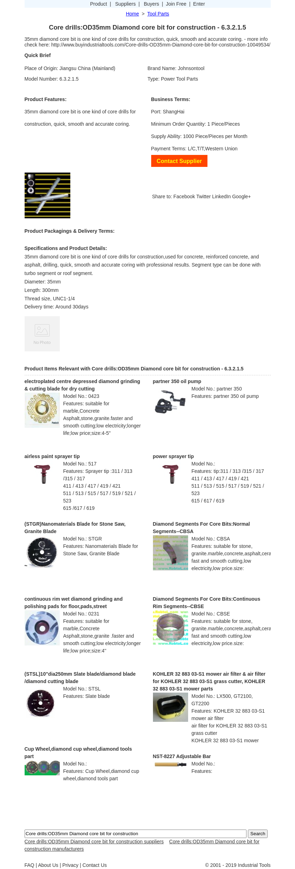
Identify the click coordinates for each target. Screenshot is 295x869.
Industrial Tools (254, 865)
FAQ (29, 865)
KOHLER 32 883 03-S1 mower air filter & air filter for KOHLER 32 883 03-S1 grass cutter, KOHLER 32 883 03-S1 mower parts (209, 681)
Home (132, 14)
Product (98, 4)
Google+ (241, 196)
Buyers (151, 4)
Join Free (176, 4)
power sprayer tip (173, 456)
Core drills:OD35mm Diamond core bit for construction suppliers (94, 841)
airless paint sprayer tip (52, 456)
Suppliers (125, 4)
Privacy (70, 865)
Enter (199, 4)
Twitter (203, 196)
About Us (48, 865)
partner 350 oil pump (177, 381)
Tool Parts (158, 14)
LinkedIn (221, 196)
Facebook (184, 196)
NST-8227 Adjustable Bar (182, 756)
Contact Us (95, 865)
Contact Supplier (179, 161)
